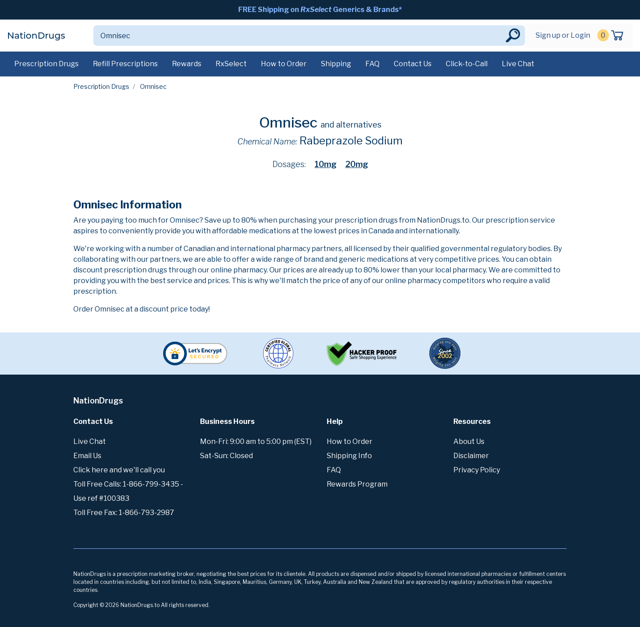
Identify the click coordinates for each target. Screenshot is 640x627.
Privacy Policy (476, 470)
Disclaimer (471, 455)
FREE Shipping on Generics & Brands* (320, 9)
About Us (468, 441)
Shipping (336, 64)
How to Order (284, 64)
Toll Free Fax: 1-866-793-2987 (123, 512)
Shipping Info (349, 455)
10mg (325, 164)
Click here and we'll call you (119, 470)
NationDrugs (36, 35)
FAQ (372, 64)
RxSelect (231, 64)
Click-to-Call (467, 64)
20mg (356, 164)
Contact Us (413, 64)
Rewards (186, 64)
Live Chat (518, 64)
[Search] (298, 35)
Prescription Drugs (46, 64)
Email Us (87, 455)
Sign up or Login (563, 35)
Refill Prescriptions (125, 64)
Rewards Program (357, 484)
